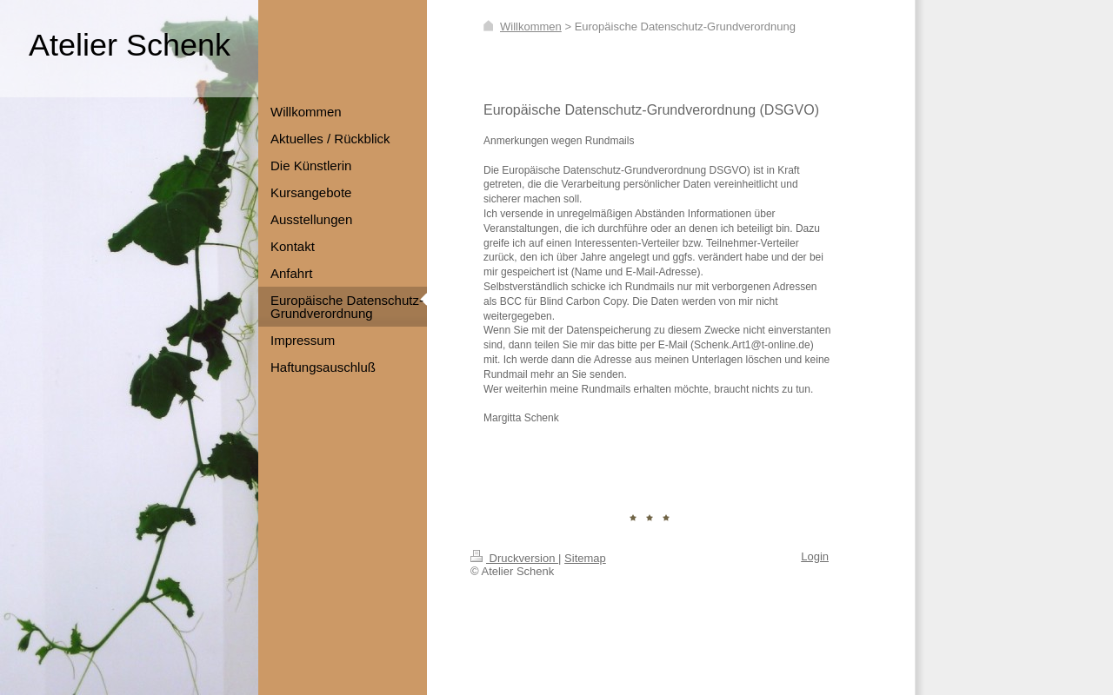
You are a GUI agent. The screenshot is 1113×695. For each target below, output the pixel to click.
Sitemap (585, 558)
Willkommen (531, 26)
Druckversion (514, 558)
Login (815, 556)
